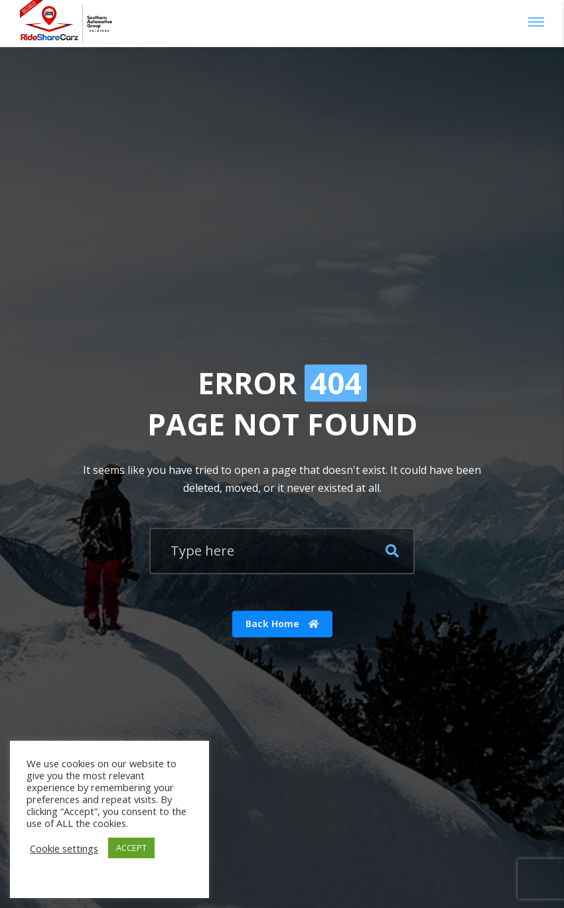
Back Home (282, 624)
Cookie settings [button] (64, 848)
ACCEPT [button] (131, 848)
